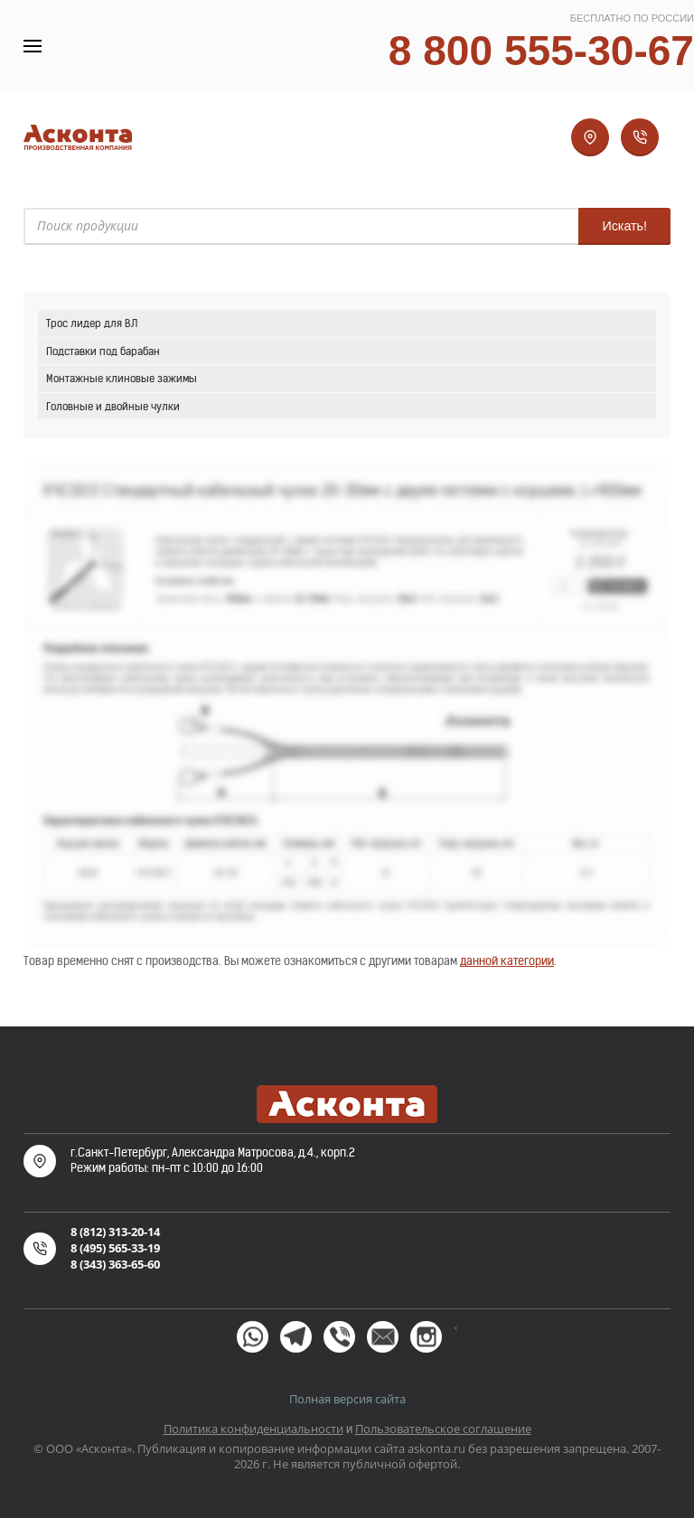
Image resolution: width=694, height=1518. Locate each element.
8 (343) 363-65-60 (115, 1264)
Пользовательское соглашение (443, 1428)
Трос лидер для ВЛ (91, 323)
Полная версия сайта (347, 1399)
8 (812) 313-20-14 (115, 1231)
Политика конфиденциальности (253, 1428)
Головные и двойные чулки (113, 406)
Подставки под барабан (103, 351)
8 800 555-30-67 (541, 50)
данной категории (507, 961)
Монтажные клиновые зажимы (121, 378)
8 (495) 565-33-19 (115, 1248)
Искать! (624, 226)
